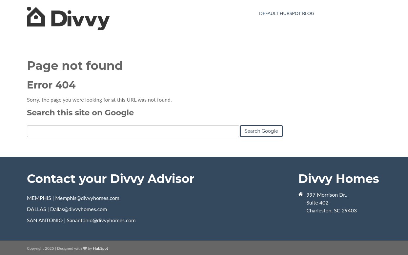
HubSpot (100, 248)
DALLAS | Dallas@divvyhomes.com (67, 209)
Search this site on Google (80, 112)
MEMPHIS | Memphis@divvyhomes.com (73, 198)
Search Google (261, 131)
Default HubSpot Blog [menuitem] (286, 13)
